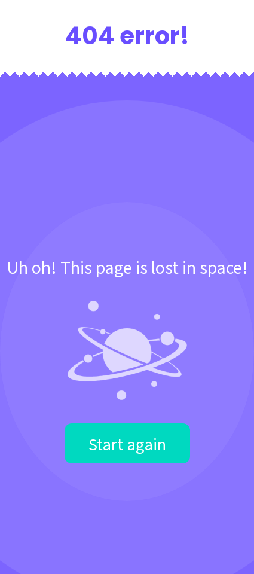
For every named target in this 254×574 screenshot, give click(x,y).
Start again (127, 443)
